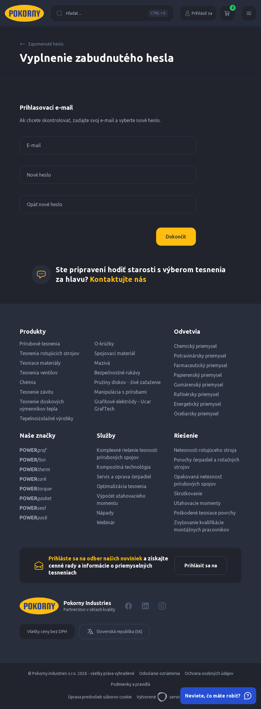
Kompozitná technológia (124, 467)
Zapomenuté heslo (42, 44)
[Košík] (227, 13)
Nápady (105, 512)
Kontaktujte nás (118, 279)
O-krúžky (104, 343)
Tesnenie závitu (36, 392)
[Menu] (249, 13)
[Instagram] (162, 606)
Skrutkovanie (188, 493)
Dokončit (176, 236)
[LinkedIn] (145, 606)
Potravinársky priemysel (200, 355)
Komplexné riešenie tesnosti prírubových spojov (127, 453)
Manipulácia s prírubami (120, 392)
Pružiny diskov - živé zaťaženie (127, 382)
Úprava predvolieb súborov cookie (100, 697)
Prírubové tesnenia (40, 343)
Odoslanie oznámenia (159, 673)
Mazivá (102, 363)
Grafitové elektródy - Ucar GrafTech (122, 405)
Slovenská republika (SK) (114, 631)
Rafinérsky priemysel (196, 394)
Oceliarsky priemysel (196, 413)
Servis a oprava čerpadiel (124, 476)
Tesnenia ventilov (39, 372)
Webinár (106, 522)
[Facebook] (128, 606)
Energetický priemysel (197, 404)
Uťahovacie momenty (197, 503)
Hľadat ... (112, 13)
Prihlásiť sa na (200, 565)
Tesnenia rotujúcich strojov (49, 353)
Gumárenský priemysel (198, 384)
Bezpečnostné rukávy (117, 372)
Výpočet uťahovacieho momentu (121, 499)
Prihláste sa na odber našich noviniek (95, 558)
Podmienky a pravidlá (130, 684)
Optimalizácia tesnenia (121, 486)
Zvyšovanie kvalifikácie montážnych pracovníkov (201, 526)
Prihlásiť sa (198, 13)
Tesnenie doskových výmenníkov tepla (42, 405)
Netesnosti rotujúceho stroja (205, 450)
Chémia (28, 382)
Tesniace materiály (40, 363)
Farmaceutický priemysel (200, 365)
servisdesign (175, 697)
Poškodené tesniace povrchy (205, 512)
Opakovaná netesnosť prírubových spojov (198, 480)
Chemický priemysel (195, 346)
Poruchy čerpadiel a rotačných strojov (206, 463)
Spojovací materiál (114, 353)
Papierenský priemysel (198, 375)
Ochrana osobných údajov (209, 673)
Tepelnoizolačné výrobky (46, 418)
